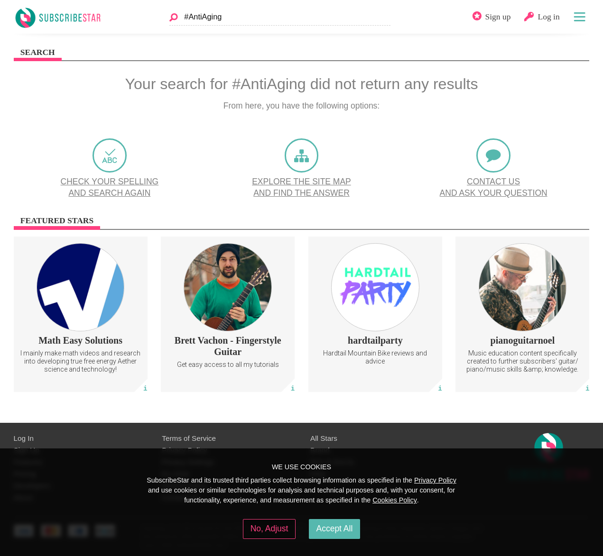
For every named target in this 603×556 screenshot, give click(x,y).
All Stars (323, 438)
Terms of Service (189, 438)
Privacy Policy (435, 480)
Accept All (334, 528)
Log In (24, 438)
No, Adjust (269, 528)
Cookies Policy (394, 500)
